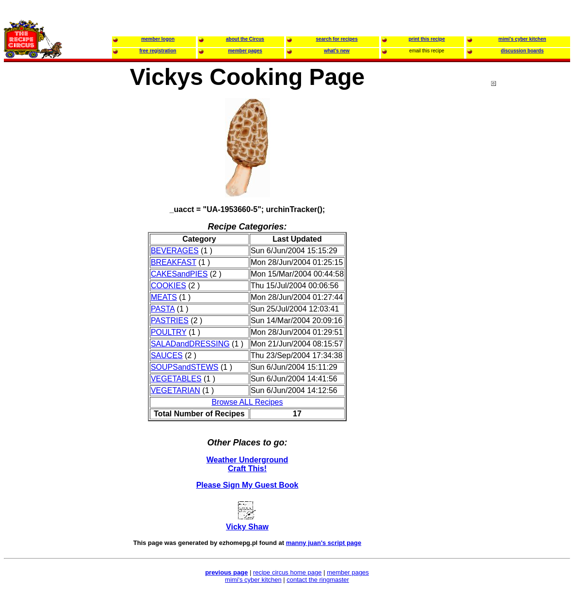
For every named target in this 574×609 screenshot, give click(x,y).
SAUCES (167, 355)
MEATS (164, 297)
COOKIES (168, 285)
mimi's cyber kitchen (253, 579)
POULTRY (169, 332)
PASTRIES (170, 320)
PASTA (163, 309)
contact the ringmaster (318, 579)
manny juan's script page (324, 542)
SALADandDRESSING (190, 344)
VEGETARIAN (175, 390)
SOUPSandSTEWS (185, 367)
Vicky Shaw (247, 527)
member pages (348, 572)
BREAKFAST (173, 262)
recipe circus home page (287, 572)
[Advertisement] (530, 266)
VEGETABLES (176, 379)
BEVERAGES (175, 251)
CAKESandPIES (179, 274)
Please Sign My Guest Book (247, 485)
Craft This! (247, 468)
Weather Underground (247, 460)
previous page (226, 572)
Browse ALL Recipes (247, 402)
